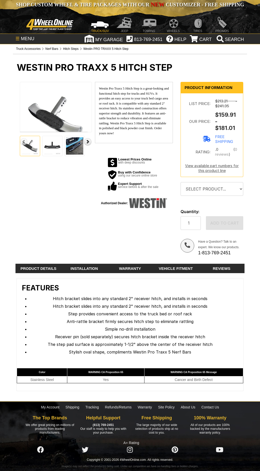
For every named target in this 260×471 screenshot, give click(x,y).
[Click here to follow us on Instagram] (130, 450)
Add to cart (224, 223)
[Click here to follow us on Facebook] (40, 450)
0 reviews (226, 152)
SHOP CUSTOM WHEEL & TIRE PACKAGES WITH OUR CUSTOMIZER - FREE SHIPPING (130, 4)
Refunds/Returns (118, 407)
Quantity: (190, 212)
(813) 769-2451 (103, 425)
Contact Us (210, 407)
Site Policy (166, 407)
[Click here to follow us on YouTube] (220, 450)
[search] (229, 39)
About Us (188, 407)
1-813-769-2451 (214, 252)
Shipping (72, 407)
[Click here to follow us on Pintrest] (175, 450)
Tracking (92, 407)
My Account (50, 407)
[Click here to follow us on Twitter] (85, 450)
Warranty (145, 407)
